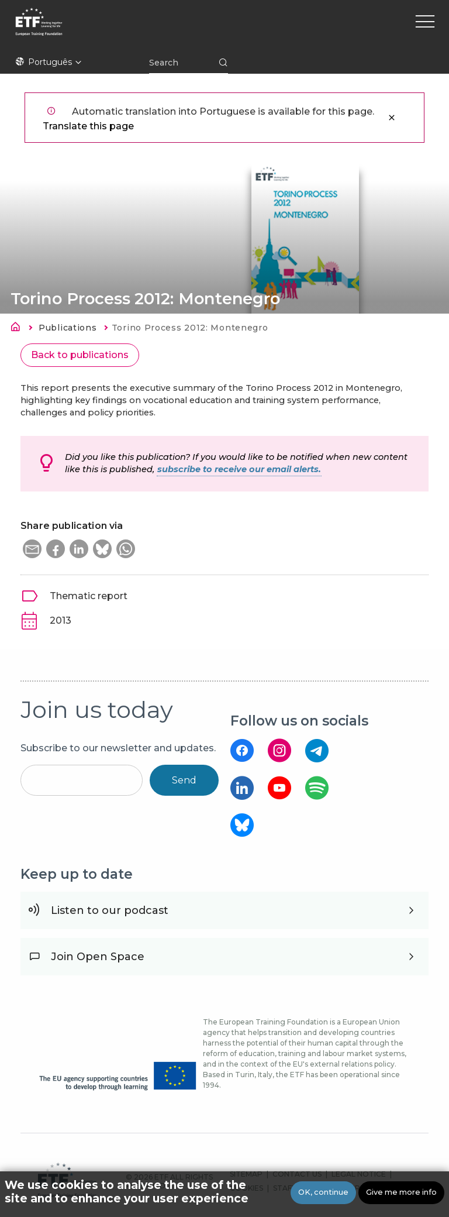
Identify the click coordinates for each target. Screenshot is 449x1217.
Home (19, 329)
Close (391, 117)
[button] (32, 548)
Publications (67, 327)
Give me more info (401, 1192)
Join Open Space (97, 956)
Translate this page (88, 126)
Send (184, 780)
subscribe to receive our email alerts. (239, 469)
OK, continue (323, 1192)
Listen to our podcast (109, 910)
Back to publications (80, 354)
